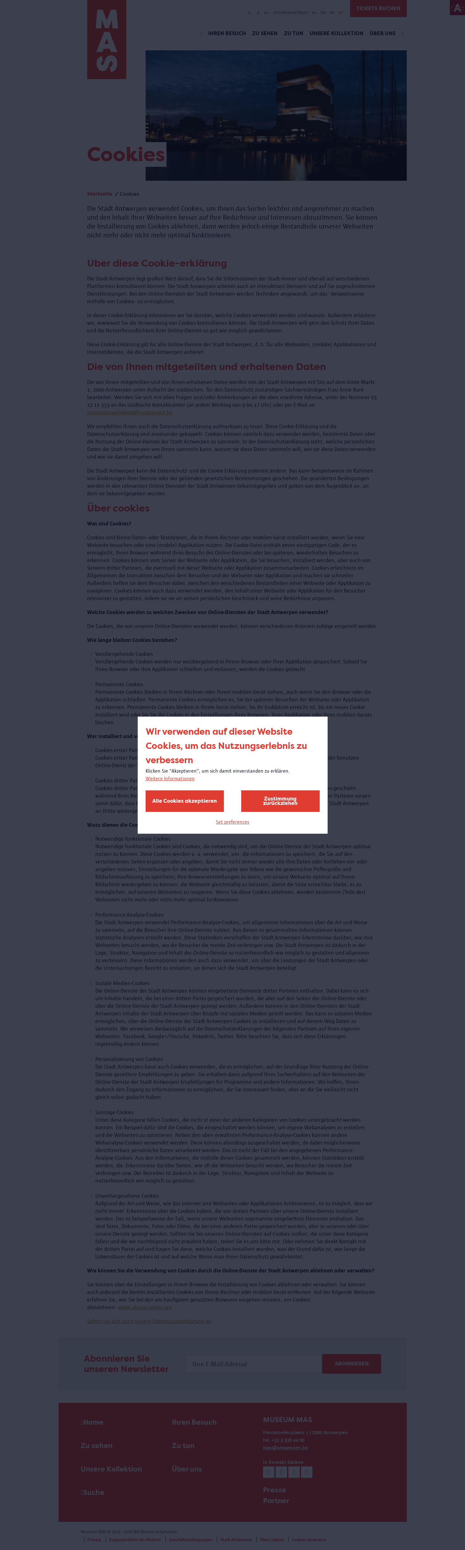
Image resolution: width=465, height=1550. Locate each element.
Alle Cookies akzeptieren (184, 801)
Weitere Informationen (170, 778)
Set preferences (232, 822)
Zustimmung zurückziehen (280, 801)
